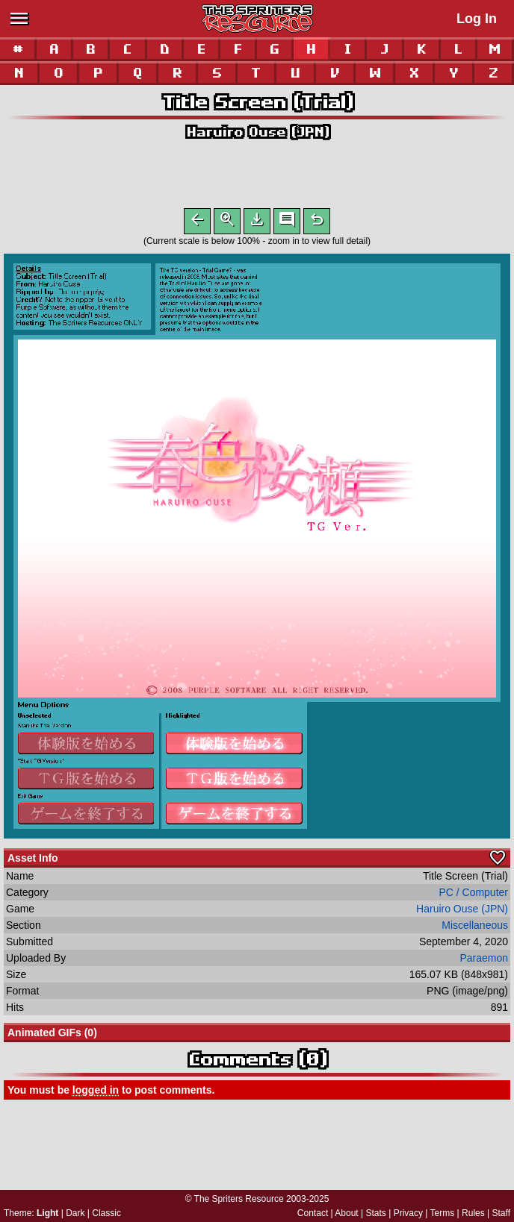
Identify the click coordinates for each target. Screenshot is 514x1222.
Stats (376, 1213)
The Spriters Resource (239, 1199)
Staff (501, 1213)
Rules (473, 1213)
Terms (442, 1213)
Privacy (408, 1213)
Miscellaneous (475, 928)
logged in (95, 1093)
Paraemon (483, 961)
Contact (312, 1213)
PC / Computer (473, 895)
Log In (476, 18)
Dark (75, 1213)
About (346, 1213)
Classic (106, 1213)
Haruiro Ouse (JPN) (257, 132)
